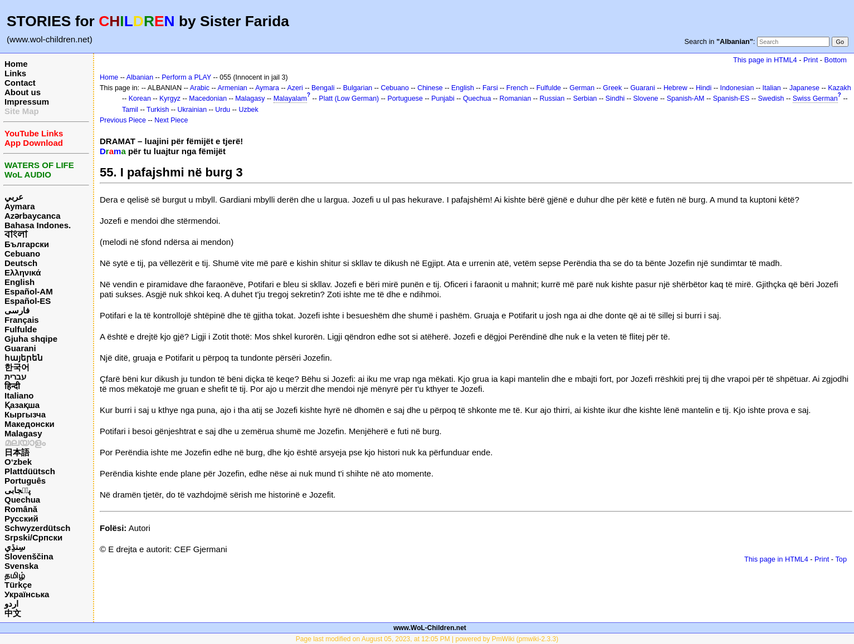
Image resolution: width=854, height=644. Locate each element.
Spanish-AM (686, 98)
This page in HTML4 (765, 60)
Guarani (20, 348)
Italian (772, 88)
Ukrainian (192, 110)
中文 (12, 613)
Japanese (804, 88)
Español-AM (28, 291)
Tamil (130, 110)
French (517, 88)
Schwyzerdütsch (37, 528)
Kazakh (839, 88)
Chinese (430, 88)
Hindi (703, 88)
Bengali (323, 88)
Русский (21, 518)
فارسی (17, 310)
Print (810, 60)
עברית (15, 376)
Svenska (21, 566)
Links (15, 73)
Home (16, 63)
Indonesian (737, 88)
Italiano (19, 395)
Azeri (294, 88)
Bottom (835, 60)
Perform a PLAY (186, 77)
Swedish (771, 98)
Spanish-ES (731, 98)
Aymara (19, 206)
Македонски (29, 424)
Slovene (645, 98)
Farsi (490, 88)
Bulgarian (358, 88)
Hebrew (675, 88)
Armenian (232, 88)
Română (20, 509)
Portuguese (405, 98)
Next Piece (171, 120)
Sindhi (615, 98)
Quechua (22, 499)
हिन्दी (12, 386)
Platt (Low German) (349, 98)
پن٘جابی (17, 490)
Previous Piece (123, 120)
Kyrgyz (169, 98)
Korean (140, 98)
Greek (612, 88)
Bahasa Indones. (37, 225)
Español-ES (27, 301)
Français (21, 320)
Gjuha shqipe (30, 338)
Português (25, 480)
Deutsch (20, 263)
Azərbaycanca (32, 215)
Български (26, 244)
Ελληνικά (22, 272)
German (581, 88)
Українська (26, 594)
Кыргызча (25, 414)
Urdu (222, 110)
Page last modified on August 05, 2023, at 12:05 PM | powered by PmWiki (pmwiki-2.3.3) (427, 639)
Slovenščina (28, 556)
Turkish (158, 110)
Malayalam (290, 98)
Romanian (515, 98)
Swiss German (815, 98)
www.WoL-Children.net (429, 628)
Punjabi (443, 98)
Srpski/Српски (33, 537)
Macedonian (208, 98)
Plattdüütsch (29, 471)
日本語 (17, 452)
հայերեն (23, 357)
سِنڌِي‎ (15, 547)
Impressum (26, 101)
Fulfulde (20, 329)
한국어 (17, 367)
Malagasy (23, 433)
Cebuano (22, 253)
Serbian (585, 98)
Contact (20, 82)
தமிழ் (14, 575)
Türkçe (18, 584)
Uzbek (248, 110)
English (19, 282)
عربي (13, 196)
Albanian (139, 77)
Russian (552, 98)
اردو (11, 603)
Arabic (199, 88)
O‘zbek (18, 461)
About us (22, 92)
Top (841, 559)
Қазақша (22, 405)
